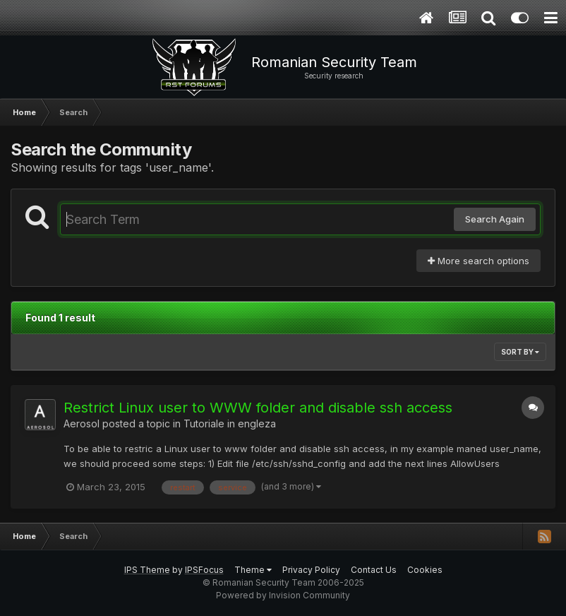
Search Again (494, 219)
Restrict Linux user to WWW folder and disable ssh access (258, 407)
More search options (478, 260)
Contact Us (374, 569)
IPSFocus (204, 569)
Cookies (424, 569)
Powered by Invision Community (283, 595)
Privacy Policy (311, 569)
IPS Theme (147, 569)
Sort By (520, 352)
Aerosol (82, 423)
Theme (253, 569)
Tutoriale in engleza (229, 423)
